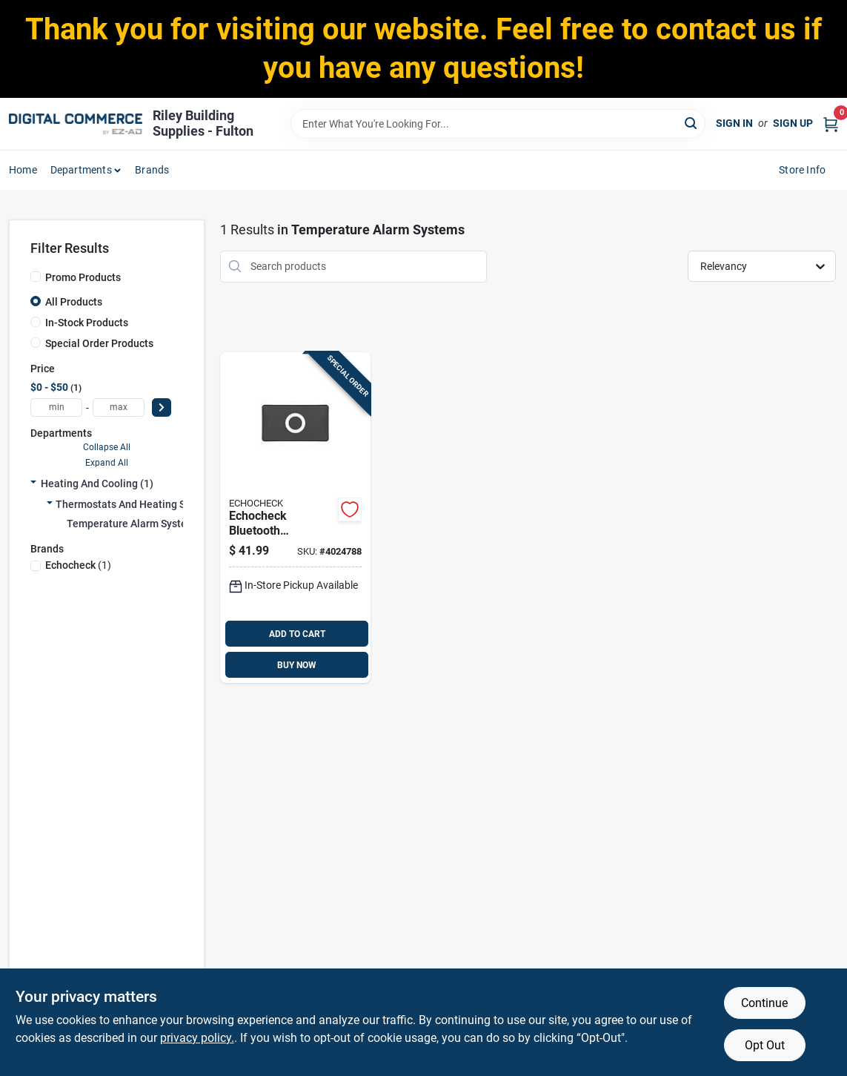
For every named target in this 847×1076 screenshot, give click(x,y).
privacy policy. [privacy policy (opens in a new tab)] (197, 1038)
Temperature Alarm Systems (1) (141, 523)
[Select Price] (161, 407)
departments (81, 170)
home (23, 170)
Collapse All (106, 447)
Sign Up (793, 123)
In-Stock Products (86, 322)
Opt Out (765, 1045)
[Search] (691, 122)
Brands (152, 170)
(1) (78, 565)
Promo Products (83, 277)
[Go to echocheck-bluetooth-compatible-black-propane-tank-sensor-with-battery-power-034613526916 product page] (295, 518)
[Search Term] (497, 124)
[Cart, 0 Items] (830, 123)
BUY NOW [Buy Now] (296, 665)
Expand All (106, 463)
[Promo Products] (35, 276)
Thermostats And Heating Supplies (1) (146, 504)
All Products (73, 302)
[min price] (56, 407)
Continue (764, 1003)
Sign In (734, 123)
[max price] (119, 407)
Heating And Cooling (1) (97, 483)
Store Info (802, 170)
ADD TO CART (297, 634)
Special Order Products (99, 343)
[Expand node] (33, 483)
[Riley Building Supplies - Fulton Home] (75, 123)
